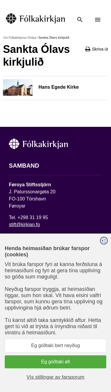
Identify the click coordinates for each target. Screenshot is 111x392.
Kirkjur (32, 37)
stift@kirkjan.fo (24, 224)
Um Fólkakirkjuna (14, 37)
